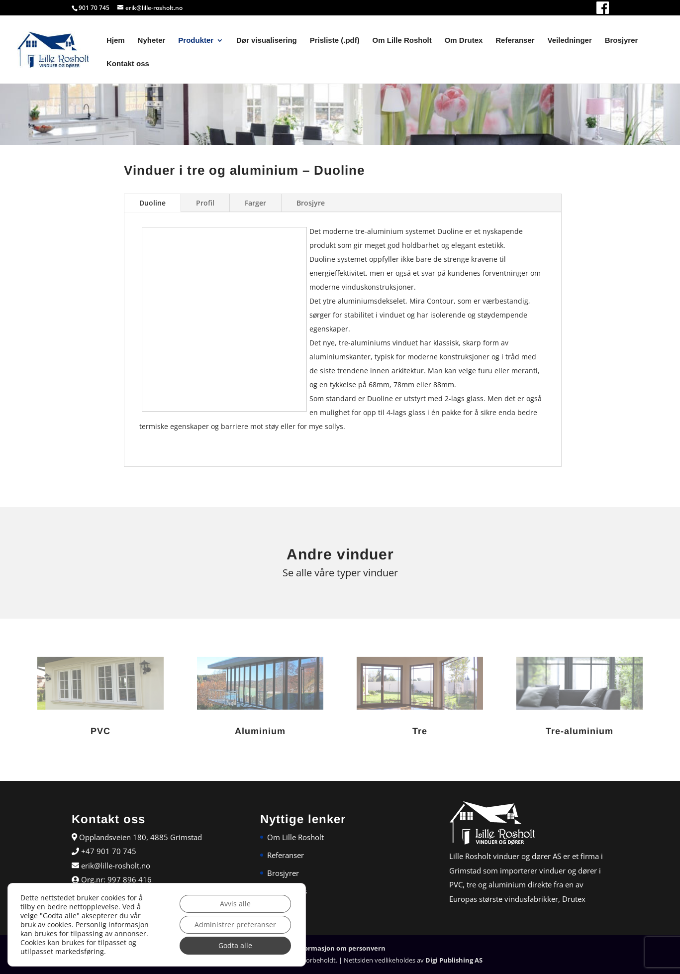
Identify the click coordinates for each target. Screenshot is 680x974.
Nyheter (152, 40)
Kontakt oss (127, 64)
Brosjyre (310, 203)
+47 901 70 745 (107, 851)
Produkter (195, 40)
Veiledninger (570, 40)
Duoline (152, 203)
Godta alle (235, 945)
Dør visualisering (266, 40)
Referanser (514, 40)
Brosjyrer (621, 40)
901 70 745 (94, 7)
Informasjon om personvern (340, 948)
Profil (205, 203)
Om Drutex (464, 40)
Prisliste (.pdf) (335, 40)
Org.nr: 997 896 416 (115, 879)
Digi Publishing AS (454, 960)
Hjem (115, 40)
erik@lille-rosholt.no (114, 865)
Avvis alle (235, 903)
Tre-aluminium (579, 731)
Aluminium (260, 731)
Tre (419, 731)
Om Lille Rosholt (402, 40)
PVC (100, 731)
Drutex (573, 899)
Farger (255, 203)
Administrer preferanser (235, 924)
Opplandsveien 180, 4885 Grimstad (139, 837)
